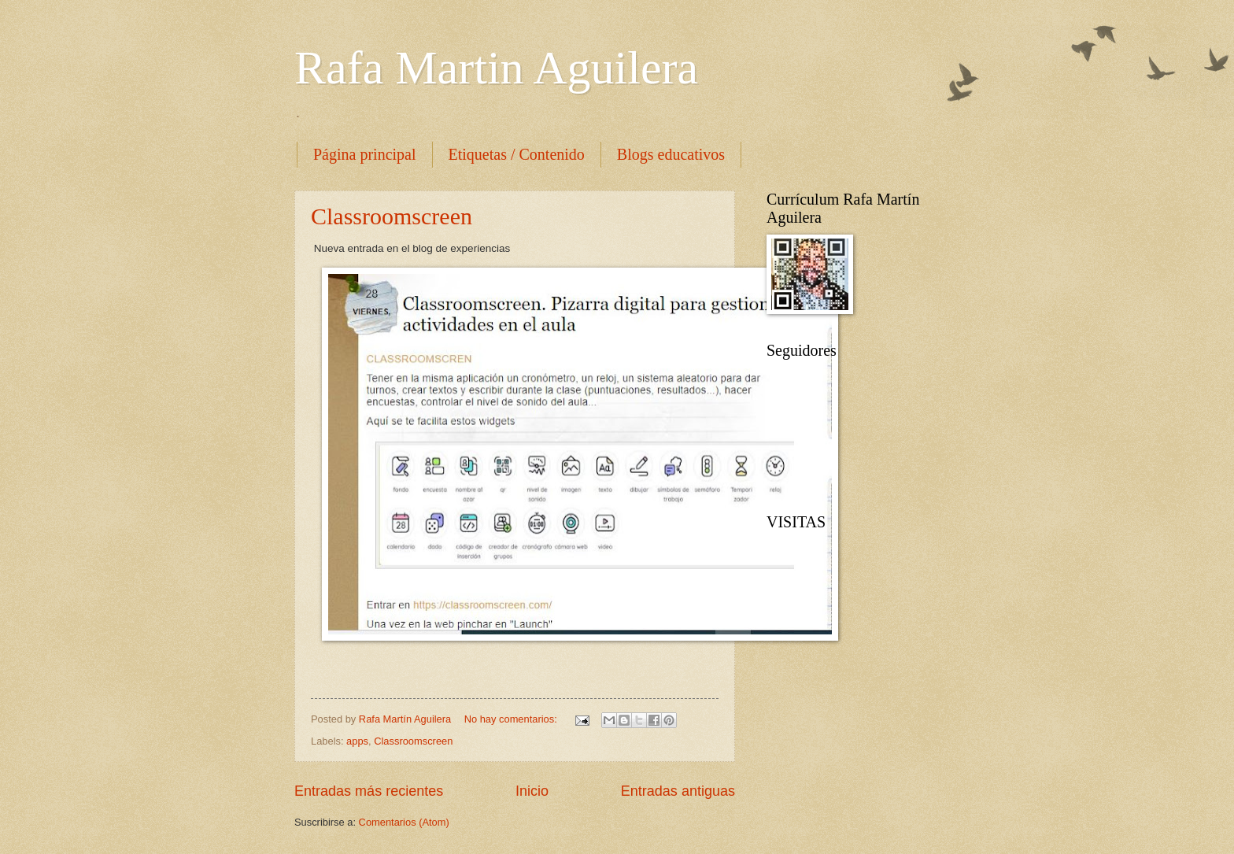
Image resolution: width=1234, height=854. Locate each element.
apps (357, 741)
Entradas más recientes (368, 791)
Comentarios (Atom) (404, 822)
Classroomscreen (391, 216)
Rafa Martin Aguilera (496, 68)
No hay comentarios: (512, 719)
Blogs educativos (671, 154)
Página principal (364, 154)
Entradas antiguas (678, 791)
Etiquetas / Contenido (517, 154)
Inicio (532, 791)
